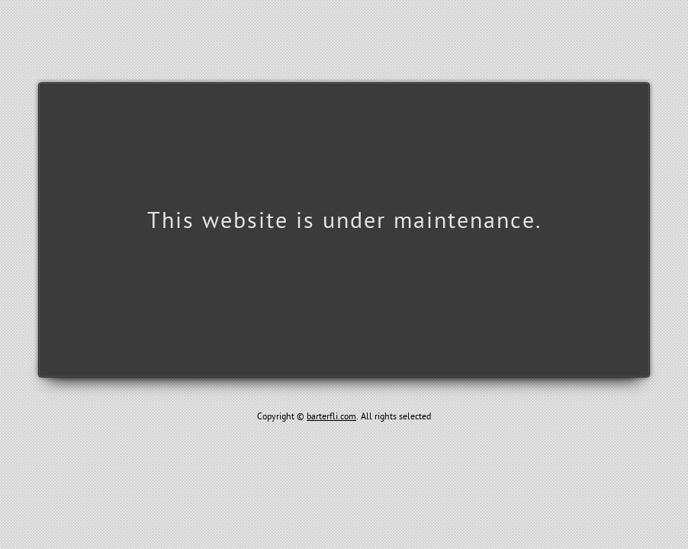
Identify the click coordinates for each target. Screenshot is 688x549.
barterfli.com (331, 416)
